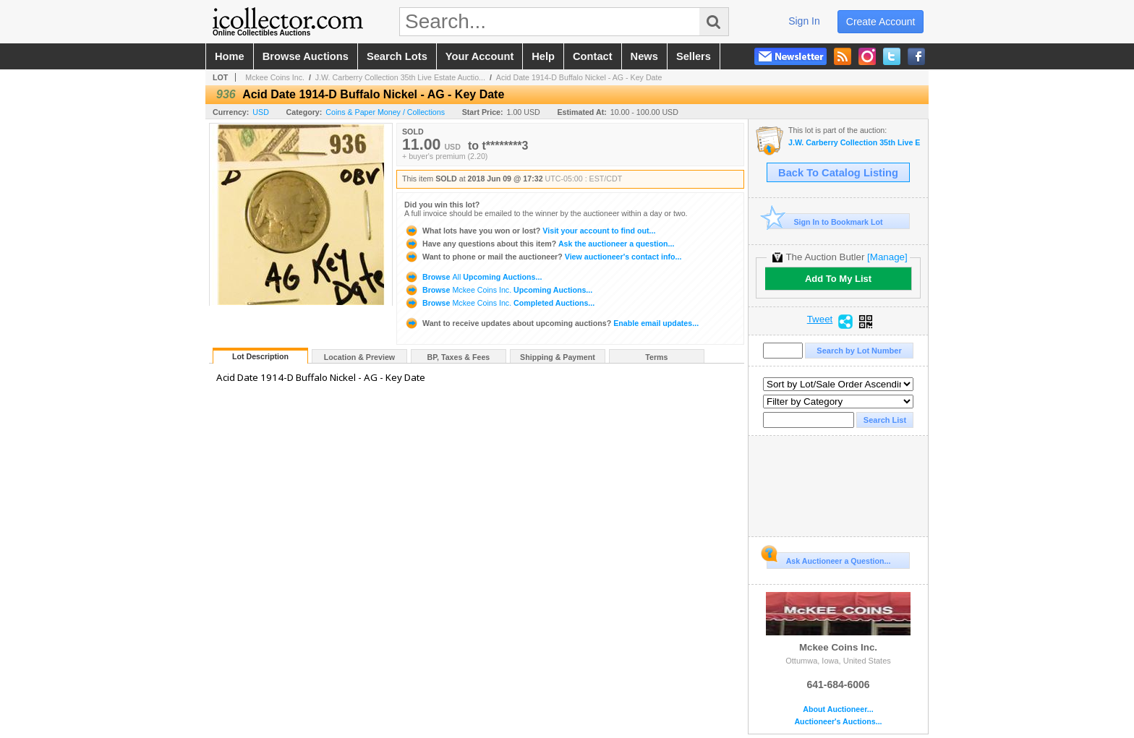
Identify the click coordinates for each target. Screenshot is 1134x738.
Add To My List (838, 278)
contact (593, 56)
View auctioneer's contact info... (542, 256)
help (543, 56)
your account (479, 56)
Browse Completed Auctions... (499, 303)
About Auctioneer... (838, 709)
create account (881, 21)
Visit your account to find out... (529, 230)
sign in (804, 21)
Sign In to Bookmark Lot (825, 221)
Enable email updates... (551, 323)
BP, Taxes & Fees (458, 357)
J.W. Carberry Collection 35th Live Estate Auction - (854, 143)
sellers (693, 56)
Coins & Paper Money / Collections (385, 112)
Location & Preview (359, 357)
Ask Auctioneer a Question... (828, 558)
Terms (656, 357)
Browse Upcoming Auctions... (473, 277)
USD (260, 112)
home (229, 56)
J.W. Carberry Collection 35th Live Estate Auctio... (400, 77)
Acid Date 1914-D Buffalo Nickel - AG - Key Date (579, 77)
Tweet (820, 319)
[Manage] (887, 257)
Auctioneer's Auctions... (838, 722)
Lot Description (260, 356)
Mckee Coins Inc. (274, 77)
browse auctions (306, 56)
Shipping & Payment (557, 357)
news (644, 56)
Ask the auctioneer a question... (539, 243)
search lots (397, 56)
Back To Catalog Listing (838, 173)
